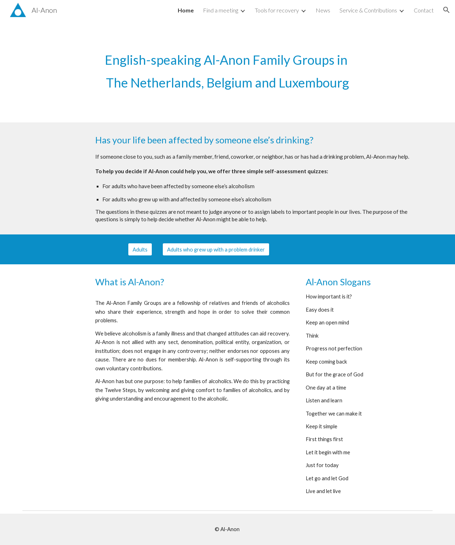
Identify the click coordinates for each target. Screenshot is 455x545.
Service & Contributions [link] (368, 10)
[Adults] (140, 249)
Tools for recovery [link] (277, 10)
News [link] (323, 10)
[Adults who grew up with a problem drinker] (216, 249)
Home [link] (186, 10)
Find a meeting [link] (220, 10)
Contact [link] (424, 10)
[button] (446, 9)
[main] (227, 71)
